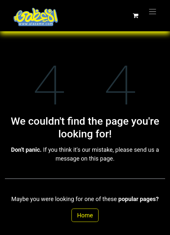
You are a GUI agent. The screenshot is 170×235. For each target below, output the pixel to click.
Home (85, 215)
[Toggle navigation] (152, 11)
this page (101, 158)
